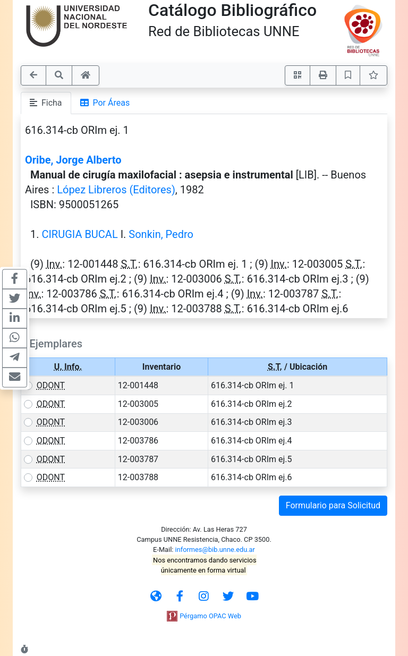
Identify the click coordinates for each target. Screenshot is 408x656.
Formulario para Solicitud (333, 505)
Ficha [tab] (46, 103)
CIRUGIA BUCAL (79, 234)
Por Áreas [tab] (105, 103)
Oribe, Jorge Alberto (73, 160)
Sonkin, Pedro (161, 234)
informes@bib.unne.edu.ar (215, 549)
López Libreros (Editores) (116, 189)
